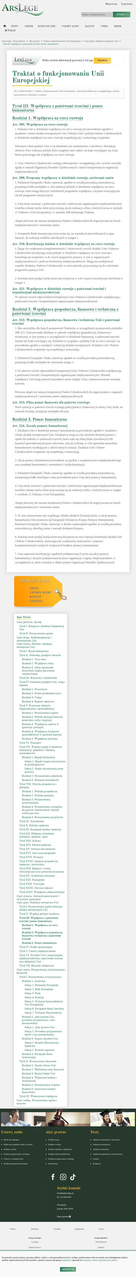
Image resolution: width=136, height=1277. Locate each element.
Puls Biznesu (101, 1242)
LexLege (36, 601)
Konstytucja (53, 1163)
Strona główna (19, 41)
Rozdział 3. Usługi (32, 697)
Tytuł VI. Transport (30, 742)
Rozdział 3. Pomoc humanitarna (39, 419)
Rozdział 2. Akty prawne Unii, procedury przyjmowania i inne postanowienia (38, 1020)
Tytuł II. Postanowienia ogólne (36, 633)
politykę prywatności (108, 1260)
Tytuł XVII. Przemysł (31, 857)
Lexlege (35, 1242)
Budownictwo (35, 1247)
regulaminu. (66, 1260)
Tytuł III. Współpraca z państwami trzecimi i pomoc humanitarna (30, 44)
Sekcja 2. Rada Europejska (39, 989)
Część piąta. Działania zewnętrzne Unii (101, 41)
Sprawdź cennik (34, 581)
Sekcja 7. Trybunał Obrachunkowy (43, 1012)
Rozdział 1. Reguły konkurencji (38, 757)
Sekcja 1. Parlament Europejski (41, 985)
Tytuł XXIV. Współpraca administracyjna (41, 892)
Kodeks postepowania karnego (16, 1163)
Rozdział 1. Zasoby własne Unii (39, 1065)
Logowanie (126, 3)
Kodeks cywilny (10, 1149)
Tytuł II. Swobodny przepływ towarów (40, 655)
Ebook (117, 26)
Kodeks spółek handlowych (59, 1154)
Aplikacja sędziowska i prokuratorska (107, 1154)
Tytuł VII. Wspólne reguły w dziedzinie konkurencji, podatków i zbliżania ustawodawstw (40, 750)
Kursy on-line (46, 26)
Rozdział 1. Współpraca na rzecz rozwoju (47, 118)
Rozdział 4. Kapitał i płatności (38, 701)
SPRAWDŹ (102, 60)
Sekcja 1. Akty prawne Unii (40, 1027)
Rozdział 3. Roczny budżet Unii (38, 1073)
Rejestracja (111, 3)
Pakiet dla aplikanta (11, 1140)
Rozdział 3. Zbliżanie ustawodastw (40, 780)
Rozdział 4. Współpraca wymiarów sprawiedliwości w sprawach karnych (42, 733)
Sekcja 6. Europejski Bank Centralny (44, 1008)
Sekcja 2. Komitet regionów (40, 1050)
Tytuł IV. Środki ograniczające (35, 947)
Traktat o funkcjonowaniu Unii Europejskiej (62, 41)
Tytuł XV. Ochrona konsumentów (37, 849)
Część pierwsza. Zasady (29, 622)
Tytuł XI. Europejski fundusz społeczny (40, 829)
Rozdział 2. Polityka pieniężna (38, 795)
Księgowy (97, 1163)
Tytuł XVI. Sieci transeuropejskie (37, 853)
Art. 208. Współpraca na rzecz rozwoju (40, 124)
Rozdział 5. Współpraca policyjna (40, 738)
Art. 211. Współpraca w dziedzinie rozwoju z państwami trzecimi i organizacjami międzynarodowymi (59, 290)
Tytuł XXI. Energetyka (32, 879)
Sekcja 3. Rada (33, 993)
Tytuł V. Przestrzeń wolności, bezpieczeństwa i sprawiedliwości (36, 707)
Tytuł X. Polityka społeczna (34, 825)
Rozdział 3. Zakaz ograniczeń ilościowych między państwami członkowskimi (38, 670)
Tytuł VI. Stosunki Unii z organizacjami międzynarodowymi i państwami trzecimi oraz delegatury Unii (41, 958)
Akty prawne (34, 41)
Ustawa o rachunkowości (13, 1159)
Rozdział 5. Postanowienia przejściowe (42, 817)
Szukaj (122, 14)
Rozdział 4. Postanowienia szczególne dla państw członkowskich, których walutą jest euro (42, 810)
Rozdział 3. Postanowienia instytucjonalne (36, 801)
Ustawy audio (70, 26)
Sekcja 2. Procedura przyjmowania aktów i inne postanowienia (43, 1033)
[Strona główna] (5, 26)
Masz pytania (64, 1216)
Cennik (29, 26)
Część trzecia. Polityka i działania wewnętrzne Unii (34, 645)
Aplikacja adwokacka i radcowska (106, 1140)
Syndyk (96, 1159)
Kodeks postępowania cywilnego (16, 1154)
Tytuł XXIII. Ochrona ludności (36, 888)
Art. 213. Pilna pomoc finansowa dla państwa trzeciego (51, 402)
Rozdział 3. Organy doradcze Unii (40, 1038)
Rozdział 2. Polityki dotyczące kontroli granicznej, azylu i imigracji (42, 718)
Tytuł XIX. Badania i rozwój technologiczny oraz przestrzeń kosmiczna (41, 870)
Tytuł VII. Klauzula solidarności (36, 965)
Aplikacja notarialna (101, 1149)
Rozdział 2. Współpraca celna (37, 663)
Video (104, 26)
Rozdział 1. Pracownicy (34, 689)
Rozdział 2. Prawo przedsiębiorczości (41, 693)
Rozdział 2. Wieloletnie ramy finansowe (43, 1069)
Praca (101, 1229)
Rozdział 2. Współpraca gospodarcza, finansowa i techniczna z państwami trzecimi (65, 311)
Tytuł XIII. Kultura (30, 840)
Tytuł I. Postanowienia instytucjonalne (40, 976)
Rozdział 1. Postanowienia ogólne (40, 712)
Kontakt (57, 1229)
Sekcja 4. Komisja (34, 997)
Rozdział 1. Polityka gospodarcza (39, 791)
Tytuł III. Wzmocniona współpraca (38, 1096)
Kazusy (89, 26)
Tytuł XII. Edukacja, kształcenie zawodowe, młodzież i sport (36, 835)
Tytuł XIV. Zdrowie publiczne (35, 844)
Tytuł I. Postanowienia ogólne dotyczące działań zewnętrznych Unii (41, 908)
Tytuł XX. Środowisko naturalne (37, 875)
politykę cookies (91, 1260)
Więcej (10, 30)
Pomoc (13, 1229)
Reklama (35, 1229)
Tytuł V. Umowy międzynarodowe (37, 951)
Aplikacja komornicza (101, 1144)
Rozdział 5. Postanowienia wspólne (41, 1084)
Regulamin (79, 1229)
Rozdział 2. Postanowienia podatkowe (42, 775)
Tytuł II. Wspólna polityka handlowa (39, 913)
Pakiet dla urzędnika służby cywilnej (18, 1144)
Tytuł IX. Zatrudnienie (31, 821)
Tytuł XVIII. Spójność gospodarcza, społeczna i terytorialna (38, 863)
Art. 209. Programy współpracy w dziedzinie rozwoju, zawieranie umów (63, 178)
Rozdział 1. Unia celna (34, 659)
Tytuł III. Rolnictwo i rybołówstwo (38, 677)
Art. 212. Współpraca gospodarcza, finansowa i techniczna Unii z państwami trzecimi (66, 321)
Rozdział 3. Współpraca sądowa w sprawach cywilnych (40, 726)
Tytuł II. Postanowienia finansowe (37, 1061)
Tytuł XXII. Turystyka (31, 883)
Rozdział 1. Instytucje (33, 981)
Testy (14, 26)
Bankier (101, 1247)
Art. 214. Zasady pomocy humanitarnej (39, 426)
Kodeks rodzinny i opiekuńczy (60, 1149)
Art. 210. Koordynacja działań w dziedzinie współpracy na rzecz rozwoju (63, 244)
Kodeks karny (53, 1140)
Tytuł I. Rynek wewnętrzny (34, 651)
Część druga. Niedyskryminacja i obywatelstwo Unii (34, 639)
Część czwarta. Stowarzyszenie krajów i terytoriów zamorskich (38, 898)
